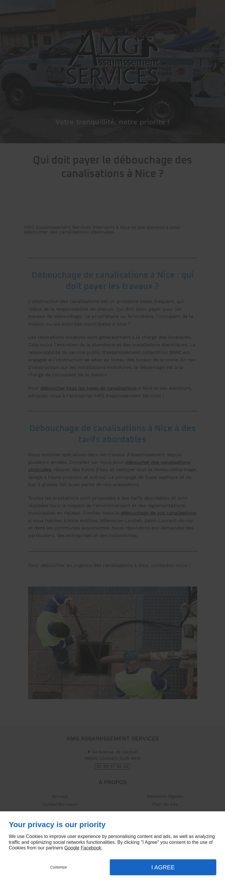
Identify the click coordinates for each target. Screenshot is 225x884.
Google (71, 847)
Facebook (91, 847)
